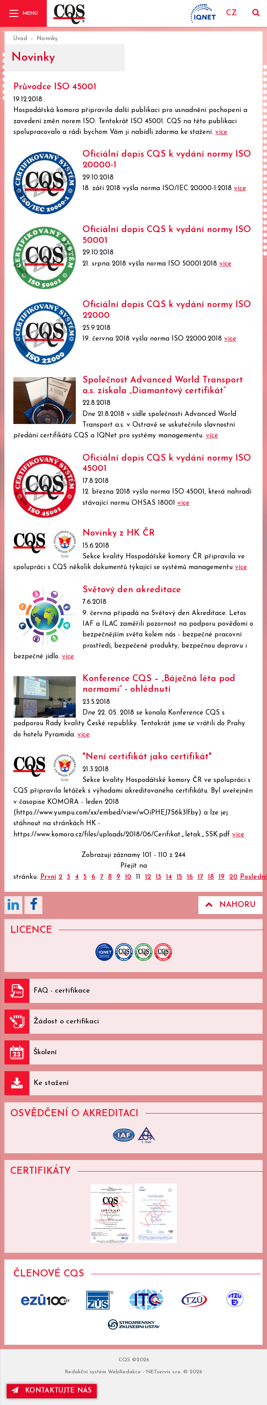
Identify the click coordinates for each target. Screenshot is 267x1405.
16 (190, 877)
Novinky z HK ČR (118, 533)
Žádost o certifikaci (66, 1021)
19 (221, 877)
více (221, 132)
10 (128, 877)
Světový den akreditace (131, 590)
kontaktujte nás (52, 1390)
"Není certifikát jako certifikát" (147, 756)
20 (233, 877)
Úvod (20, 39)
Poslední (253, 877)
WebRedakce (124, 1372)
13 (158, 877)
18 (211, 877)
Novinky (47, 39)
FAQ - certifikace (61, 990)
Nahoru (230, 905)
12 (148, 877)
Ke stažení (51, 1083)
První (48, 877)
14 (169, 877)
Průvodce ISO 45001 (54, 87)
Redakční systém (85, 1372)
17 (200, 877)
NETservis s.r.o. (163, 1372)
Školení (45, 1052)
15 (179, 877)
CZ (231, 13)
